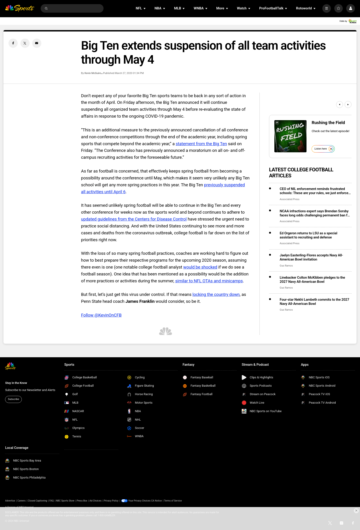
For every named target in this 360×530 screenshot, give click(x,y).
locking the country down (216, 294)
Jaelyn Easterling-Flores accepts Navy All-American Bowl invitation (311, 257)
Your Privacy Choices (139, 500)
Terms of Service (173, 500)
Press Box (82, 500)
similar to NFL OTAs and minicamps (209, 280)
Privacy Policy (111, 500)
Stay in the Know (16, 383)
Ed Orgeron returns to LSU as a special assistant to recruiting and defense (308, 235)
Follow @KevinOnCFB (101, 315)
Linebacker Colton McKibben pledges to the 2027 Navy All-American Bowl (312, 279)
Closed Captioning (37, 500)
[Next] (348, 104)
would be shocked (200, 267)
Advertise (10, 500)
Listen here (324, 148)
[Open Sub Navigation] (144, 8)
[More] (326, 8)
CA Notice (156, 500)
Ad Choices (95, 500)
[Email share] (36, 43)
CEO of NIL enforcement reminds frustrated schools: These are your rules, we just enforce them (314, 191)
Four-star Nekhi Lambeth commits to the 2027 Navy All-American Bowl (314, 302)
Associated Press (289, 199)
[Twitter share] (25, 43)
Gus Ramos (286, 265)
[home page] (19, 8)
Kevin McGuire (92, 73)
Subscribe (13, 399)
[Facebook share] (13, 43)
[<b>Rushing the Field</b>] (290, 136)
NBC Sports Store (65, 500)
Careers (21, 500)
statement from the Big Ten (201, 143)
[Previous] (339, 104)
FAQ (51, 500)
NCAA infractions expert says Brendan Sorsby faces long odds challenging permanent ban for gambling (315, 213)
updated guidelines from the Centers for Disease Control (134, 219)
